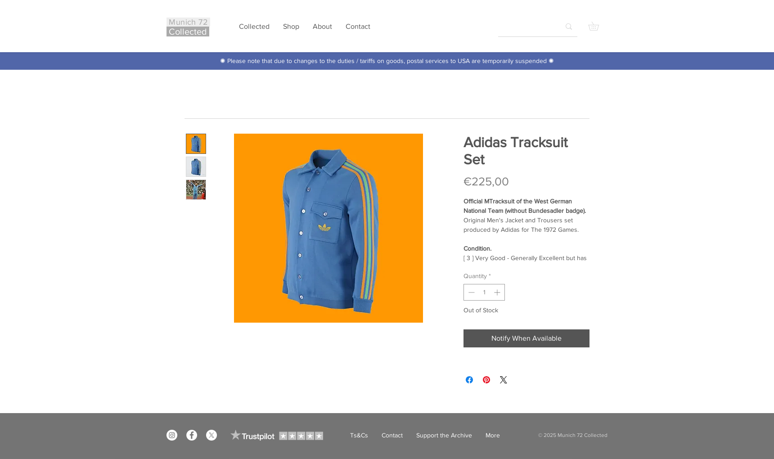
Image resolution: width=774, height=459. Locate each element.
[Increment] (498, 292)
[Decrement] (470, 292)
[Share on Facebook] (469, 379)
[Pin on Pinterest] (486, 379)
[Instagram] (171, 435)
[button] (598, 26)
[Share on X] (503, 379)
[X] (211, 435)
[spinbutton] (484, 292)
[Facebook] (191, 435)
